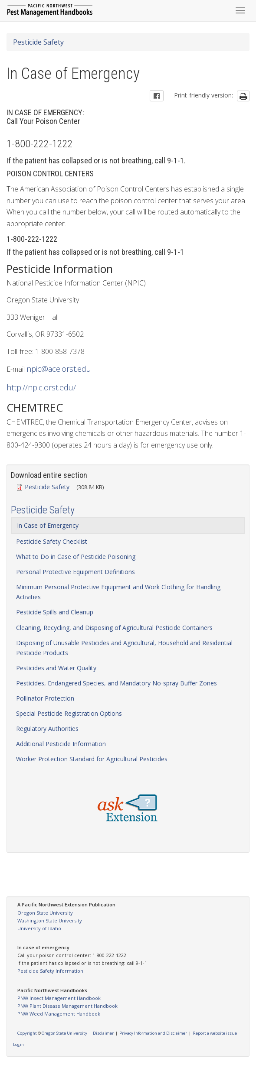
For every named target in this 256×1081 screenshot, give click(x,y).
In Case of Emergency (48, 525)
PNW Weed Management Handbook (58, 1013)
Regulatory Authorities (47, 728)
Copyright (27, 1033)
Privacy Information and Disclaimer (153, 1033)
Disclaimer (103, 1033)
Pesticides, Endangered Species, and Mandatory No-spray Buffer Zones (116, 683)
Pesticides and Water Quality (56, 668)
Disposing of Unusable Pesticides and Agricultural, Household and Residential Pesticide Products (124, 648)
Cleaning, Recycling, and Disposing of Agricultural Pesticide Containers (114, 627)
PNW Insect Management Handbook (59, 998)
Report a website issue (215, 1033)
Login (18, 1044)
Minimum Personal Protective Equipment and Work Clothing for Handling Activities (118, 592)
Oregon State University (45, 912)
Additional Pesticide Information (61, 744)
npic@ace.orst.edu (58, 369)
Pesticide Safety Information (50, 970)
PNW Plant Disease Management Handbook (67, 1006)
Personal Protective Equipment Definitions (75, 572)
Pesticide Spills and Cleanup (54, 612)
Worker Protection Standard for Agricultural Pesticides (91, 759)
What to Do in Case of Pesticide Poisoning (75, 556)
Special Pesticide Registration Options (69, 713)
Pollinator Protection (45, 698)
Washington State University (49, 920)
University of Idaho (39, 928)
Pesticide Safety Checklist (51, 541)
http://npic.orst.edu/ (41, 387)
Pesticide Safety (38, 42)
